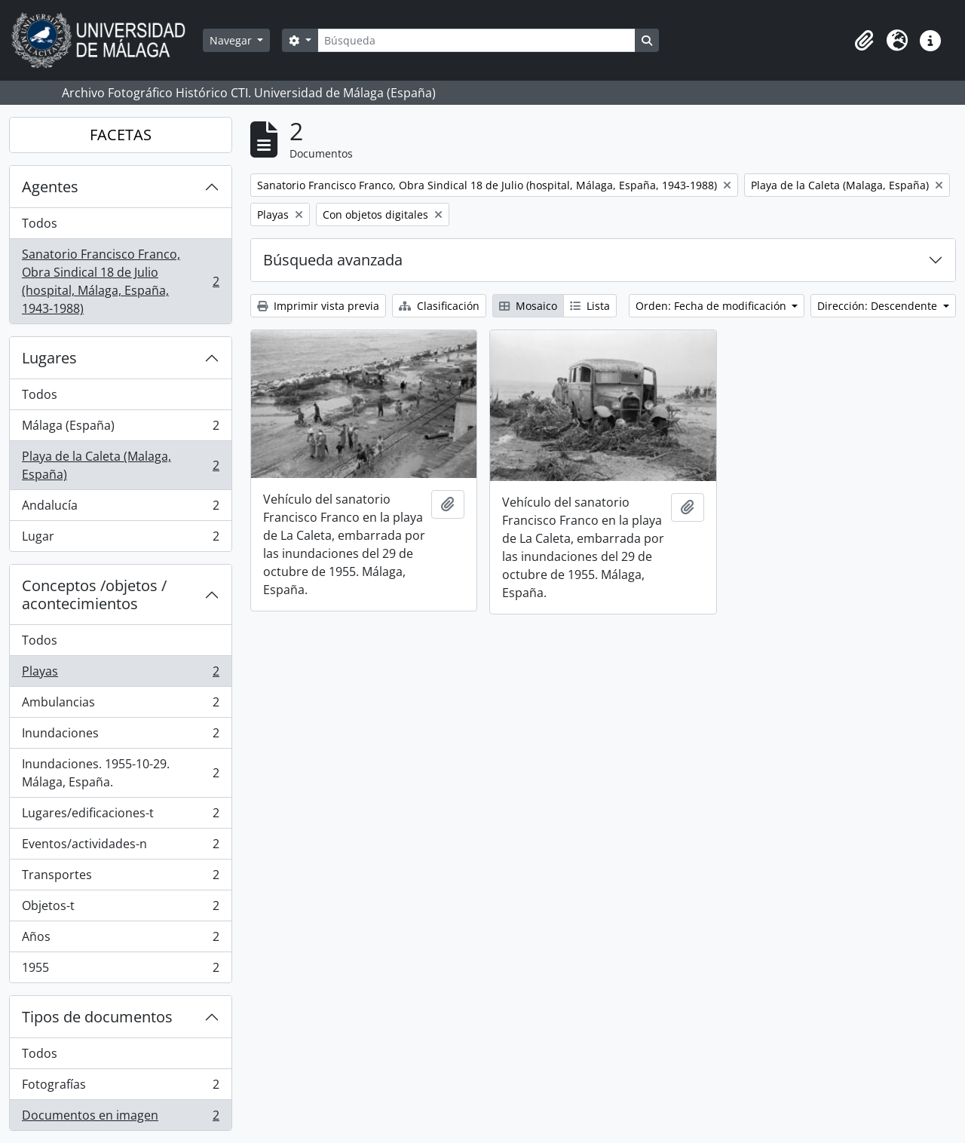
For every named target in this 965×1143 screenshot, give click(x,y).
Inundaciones (120, 736)
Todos (39, 223)
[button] (864, 40)
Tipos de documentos (97, 1017)
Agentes (50, 186)
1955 (120, 970)
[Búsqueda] (476, 40)
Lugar (120, 539)
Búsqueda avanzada (333, 260)
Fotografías (120, 1087)
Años (120, 939)
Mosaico (528, 306)
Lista (590, 306)
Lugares (49, 358)
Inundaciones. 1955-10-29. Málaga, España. (120, 772)
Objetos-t (120, 908)
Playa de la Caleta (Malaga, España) (120, 465)
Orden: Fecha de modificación (712, 306)
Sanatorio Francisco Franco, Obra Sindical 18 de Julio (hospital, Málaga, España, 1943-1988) (120, 281)
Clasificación (439, 306)
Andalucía (120, 508)
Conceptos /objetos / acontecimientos (94, 594)
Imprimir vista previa (318, 306)
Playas (120, 674)
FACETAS (121, 134)
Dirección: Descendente (878, 306)
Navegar (232, 40)
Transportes (120, 878)
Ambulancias (120, 705)
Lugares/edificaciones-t (120, 816)
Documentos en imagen (120, 1118)
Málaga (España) (120, 428)
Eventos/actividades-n (120, 847)
